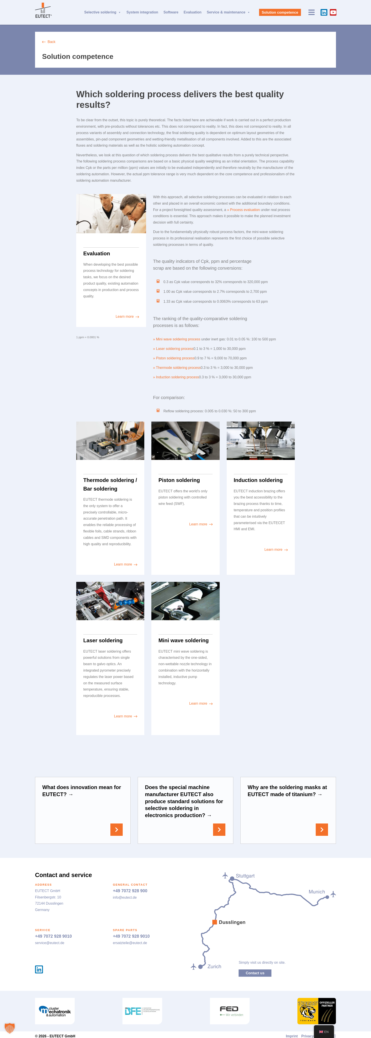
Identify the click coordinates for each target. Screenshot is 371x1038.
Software (170, 12)
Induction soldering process (177, 377)
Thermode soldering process (178, 368)
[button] (9, 1028)
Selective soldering (102, 12)
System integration (142, 12)
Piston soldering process (175, 358)
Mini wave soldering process (178, 339)
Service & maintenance (228, 12)
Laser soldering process (174, 349)
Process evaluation (245, 210)
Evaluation (193, 12)
